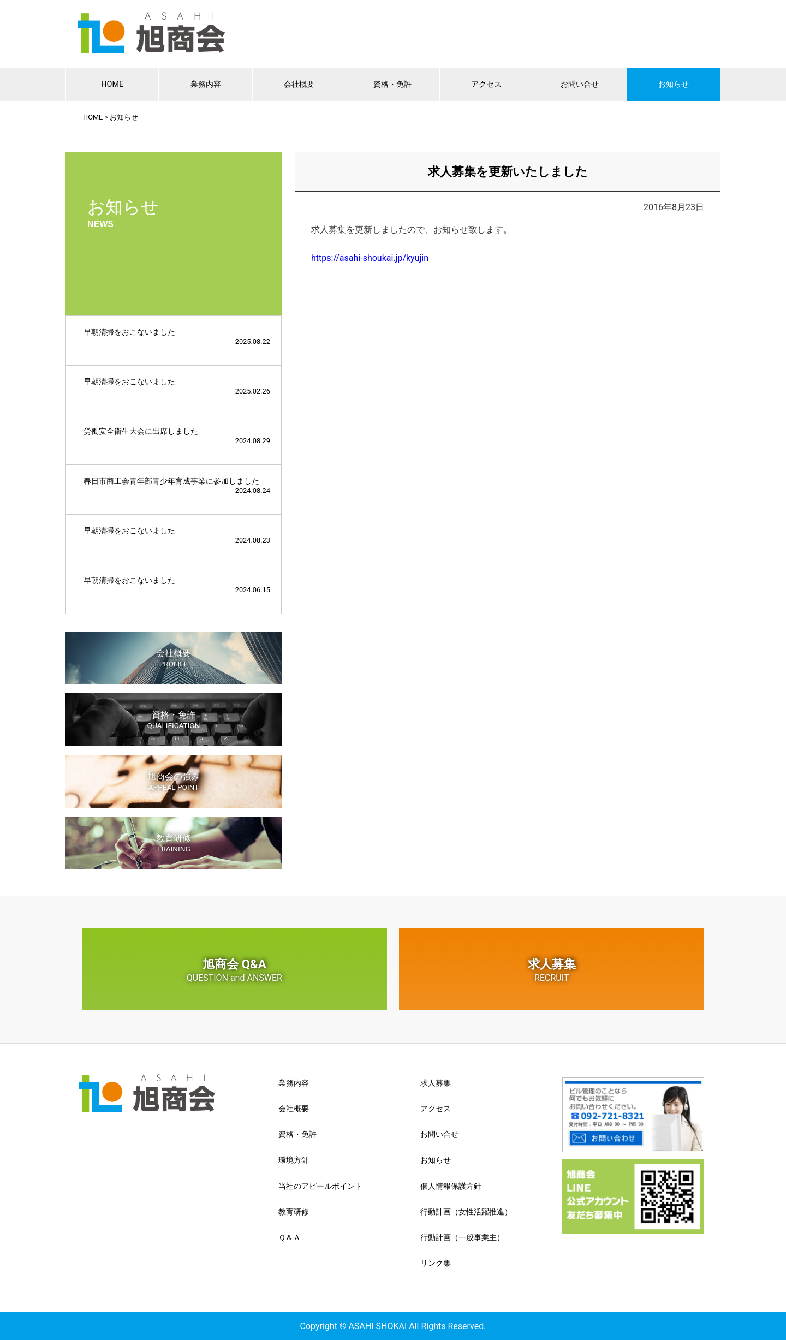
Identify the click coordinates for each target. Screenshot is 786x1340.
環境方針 (293, 1160)
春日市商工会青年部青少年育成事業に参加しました (177, 486)
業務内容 (205, 84)
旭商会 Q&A (234, 970)
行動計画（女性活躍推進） (466, 1211)
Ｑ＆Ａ (289, 1237)
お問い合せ (580, 84)
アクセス (486, 84)
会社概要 (299, 84)
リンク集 (435, 1263)
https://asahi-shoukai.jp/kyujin (369, 258)
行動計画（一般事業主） (462, 1237)
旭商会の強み (173, 781)
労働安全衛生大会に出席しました (177, 436)
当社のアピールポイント (320, 1186)
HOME (112, 84)
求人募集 (551, 970)
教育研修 (173, 843)
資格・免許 (392, 84)
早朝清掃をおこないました (177, 336)
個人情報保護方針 (450, 1186)
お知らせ (673, 84)
